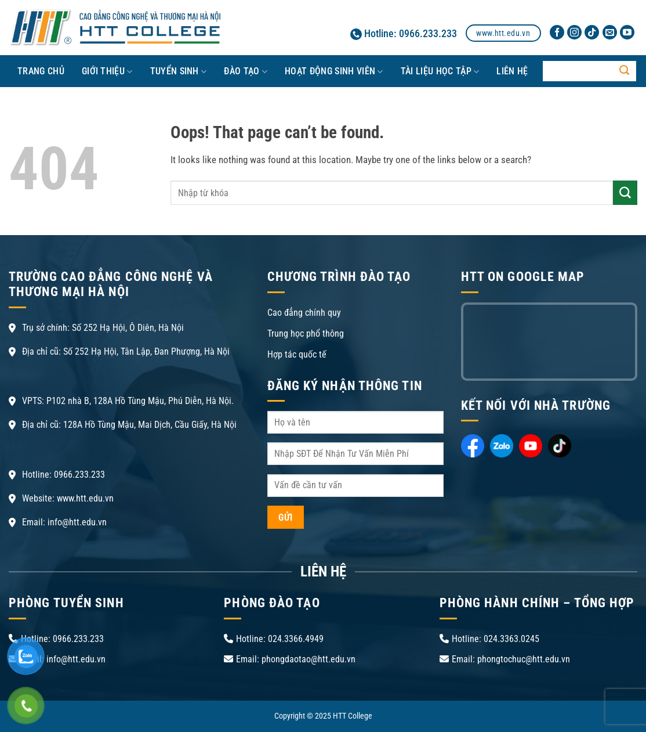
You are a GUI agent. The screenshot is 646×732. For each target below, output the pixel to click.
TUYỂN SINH (178, 71)
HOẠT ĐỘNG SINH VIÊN (334, 71)
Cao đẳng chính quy (304, 312)
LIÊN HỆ (512, 71)
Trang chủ (40, 71)
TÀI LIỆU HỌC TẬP (440, 71)
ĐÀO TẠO (245, 71)
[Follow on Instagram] (574, 32)
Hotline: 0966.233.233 (403, 33)
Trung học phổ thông (305, 333)
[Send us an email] (610, 32)
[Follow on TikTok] (592, 32)
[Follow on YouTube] (627, 32)
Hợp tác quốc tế (296, 354)
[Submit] (624, 71)
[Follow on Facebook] (557, 32)
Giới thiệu (107, 71)
